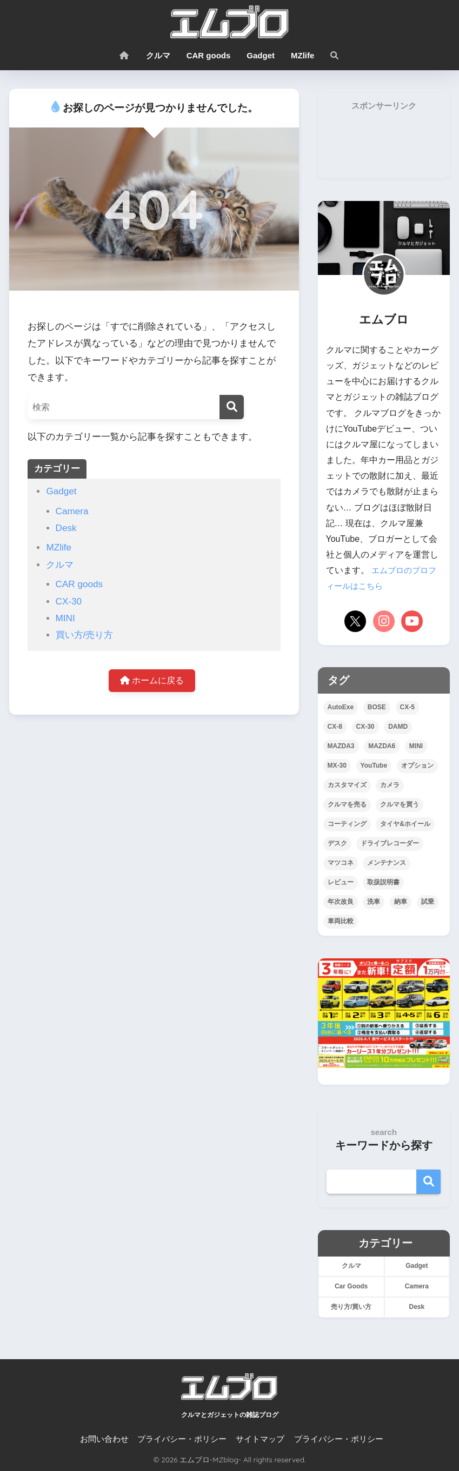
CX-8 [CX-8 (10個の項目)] (335, 726)
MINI (65, 618)
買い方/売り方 (85, 635)
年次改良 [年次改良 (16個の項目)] (341, 901)
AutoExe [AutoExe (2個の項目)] (341, 707)
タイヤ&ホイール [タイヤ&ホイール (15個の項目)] (405, 824)
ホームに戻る (152, 681)
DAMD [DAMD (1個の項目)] (398, 726)
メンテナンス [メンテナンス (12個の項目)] (386, 863)
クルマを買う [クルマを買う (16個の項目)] (399, 804)
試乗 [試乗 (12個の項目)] (427, 901)
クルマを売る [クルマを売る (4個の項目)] (347, 804)
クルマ (158, 55)
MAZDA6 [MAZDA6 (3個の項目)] (381, 746)
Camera (72, 511)
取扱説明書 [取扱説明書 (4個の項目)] (383, 882)
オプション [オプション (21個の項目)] (417, 765)
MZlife (302, 55)
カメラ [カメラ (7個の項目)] (390, 785)
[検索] (231, 407)
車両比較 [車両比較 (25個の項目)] (341, 921)
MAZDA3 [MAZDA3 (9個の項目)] (341, 746)
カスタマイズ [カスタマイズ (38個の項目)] (347, 785)
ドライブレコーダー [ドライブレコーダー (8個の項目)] (390, 843)
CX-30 (69, 601)
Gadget (261, 55)
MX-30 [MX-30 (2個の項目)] (337, 765)
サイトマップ (260, 1439)
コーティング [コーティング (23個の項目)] (347, 824)
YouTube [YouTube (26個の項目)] (374, 765)
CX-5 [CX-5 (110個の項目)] (407, 707)
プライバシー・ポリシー (182, 1439)
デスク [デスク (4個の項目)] (337, 843)
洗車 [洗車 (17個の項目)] (373, 901)
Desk (66, 528)
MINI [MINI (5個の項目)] (416, 746)
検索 (428, 1182)
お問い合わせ (104, 1439)
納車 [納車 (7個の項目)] (400, 901)
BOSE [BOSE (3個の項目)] (377, 707)
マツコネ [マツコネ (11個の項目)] (341, 863)
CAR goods (209, 55)
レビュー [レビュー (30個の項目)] (341, 882)
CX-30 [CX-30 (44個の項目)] (365, 726)
